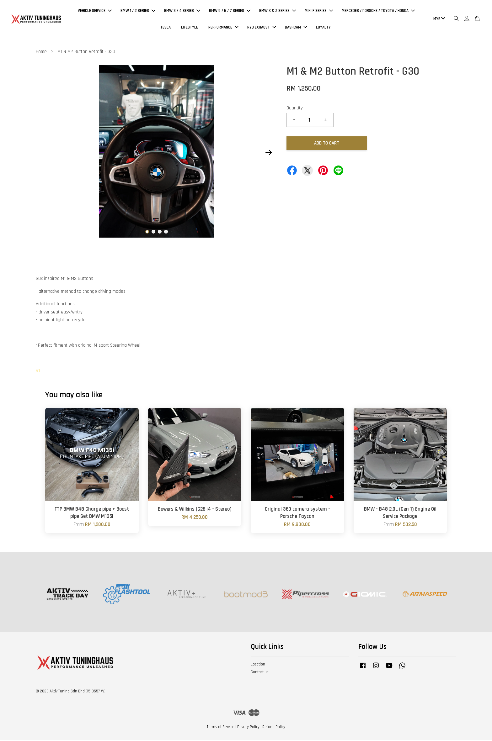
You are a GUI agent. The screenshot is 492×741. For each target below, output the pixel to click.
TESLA (165, 27)
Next (268, 153)
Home (41, 52)
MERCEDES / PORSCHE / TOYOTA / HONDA (378, 11)
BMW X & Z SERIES (277, 11)
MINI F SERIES (319, 11)
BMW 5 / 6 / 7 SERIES (229, 11)
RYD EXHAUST (261, 27)
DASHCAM (296, 27)
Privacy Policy (248, 727)
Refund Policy (273, 727)
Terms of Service (220, 727)
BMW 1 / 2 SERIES (137, 11)
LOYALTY (323, 27)
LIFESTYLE (189, 27)
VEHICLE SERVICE (95, 11)
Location (258, 665)
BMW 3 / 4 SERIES (182, 11)
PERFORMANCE (223, 27)
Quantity (294, 109)
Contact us (260, 672)
